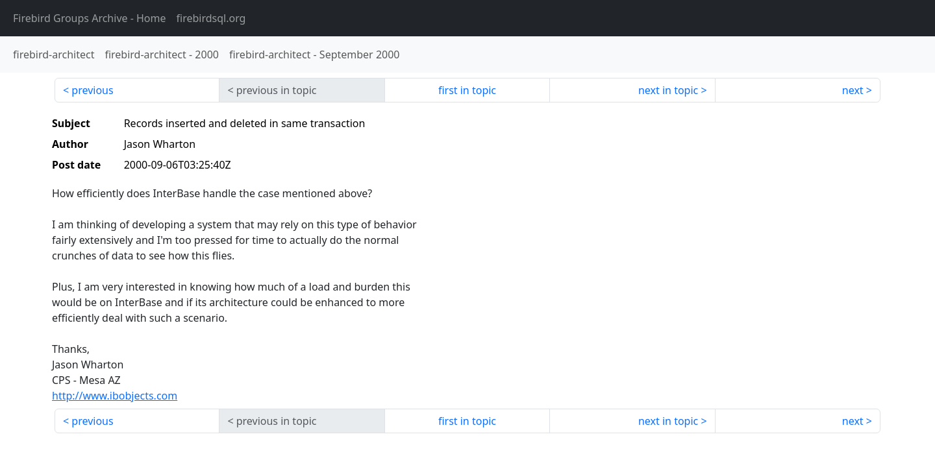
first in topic (467, 90)
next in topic (668, 90)
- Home (89, 18)
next (853, 90)
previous (92, 90)
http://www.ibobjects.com (114, 396)
